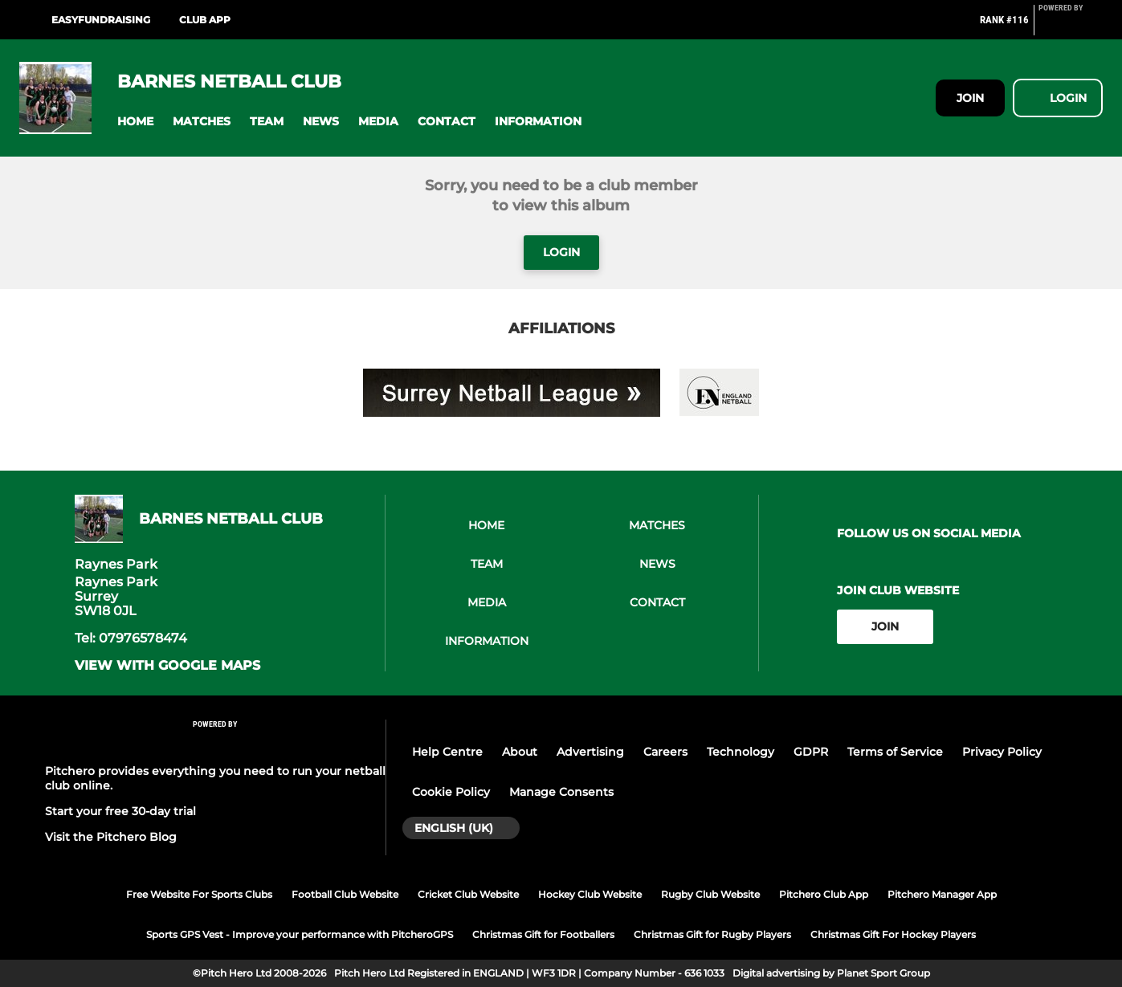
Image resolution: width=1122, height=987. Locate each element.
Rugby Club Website (710, 894)
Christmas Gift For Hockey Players (893, 934)
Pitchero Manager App (942, 894)
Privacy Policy (1002, 751)
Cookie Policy (451, 792)
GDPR (811, 751)
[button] (135, 121)
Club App (205, 20)
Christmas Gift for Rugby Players (712, 934)
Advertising (590, 751)
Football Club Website (345, 894)
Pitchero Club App (823, 894)
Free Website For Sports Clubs (199, 894)
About (519, 751)
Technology (740, 751)
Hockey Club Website (590, 894)
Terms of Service (895, 751)
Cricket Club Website (468, 894)
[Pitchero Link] (1070, 26)
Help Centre (447, 751)
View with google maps (167, 665)
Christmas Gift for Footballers (543, 934)
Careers (665, 751)
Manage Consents (561, 792)
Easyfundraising (100, 20)
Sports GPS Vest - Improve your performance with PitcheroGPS (299, 934)
